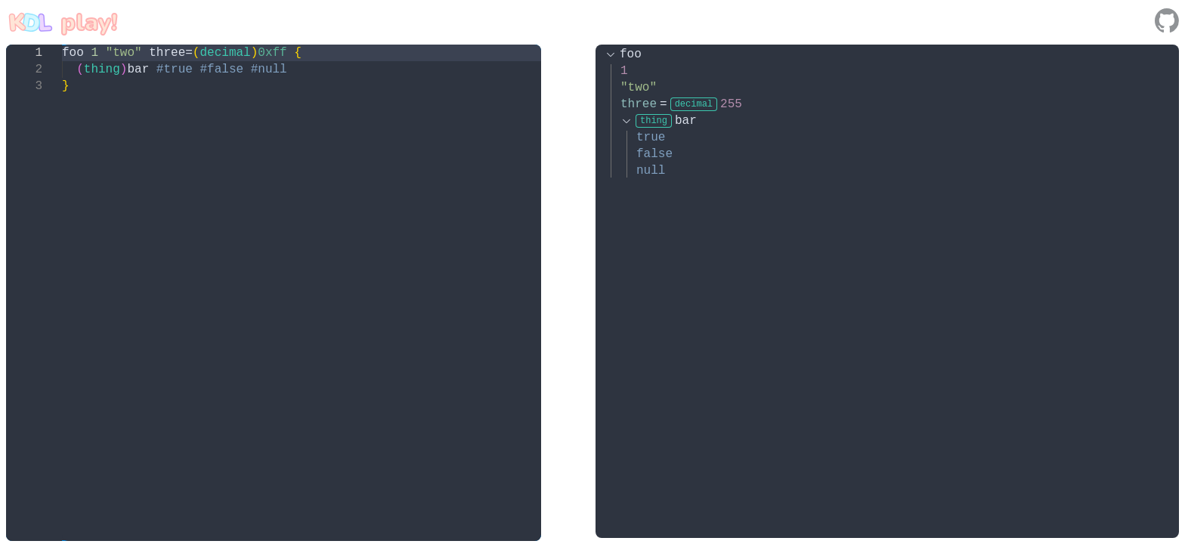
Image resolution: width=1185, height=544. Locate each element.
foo (631, 54)
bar (666, 121)
